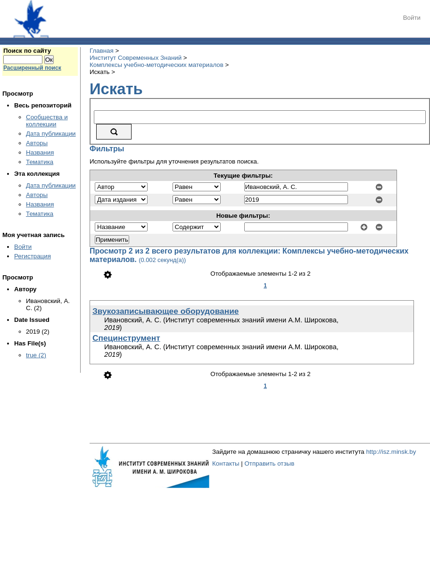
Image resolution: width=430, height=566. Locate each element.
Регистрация (32, 256)
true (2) (36, 355)
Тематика (39, 161)
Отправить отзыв (269, 463)
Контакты (226, 463)
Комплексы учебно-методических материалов (156, 64)
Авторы (37, 143)
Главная (102, 50)
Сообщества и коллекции (47, 121)
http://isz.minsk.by (391, 451)
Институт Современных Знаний (136, 57)
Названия (40, 152)
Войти (412, 17)
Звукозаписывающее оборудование (165, 311)
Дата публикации (51, 133)
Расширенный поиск (32, 68)
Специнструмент (126, 338)
